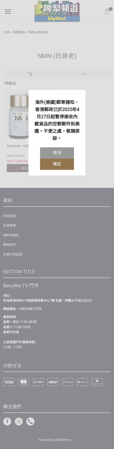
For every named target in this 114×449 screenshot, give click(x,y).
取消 (57, 152)
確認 (57, 164)
